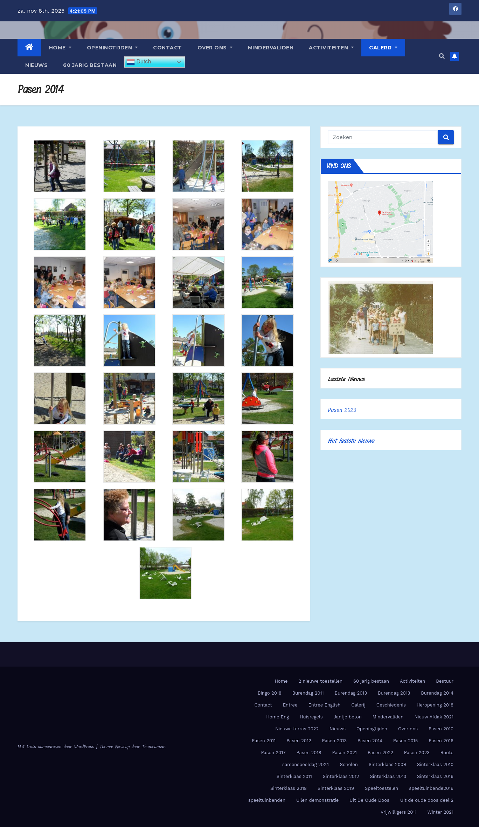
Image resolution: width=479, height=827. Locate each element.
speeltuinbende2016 (431, 788)
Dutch (138, 62)
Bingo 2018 (270, 693)
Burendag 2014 (437, 693)
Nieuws (36, 65)
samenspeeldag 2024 (305, 764)
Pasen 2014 (369, 740)
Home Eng (277, 716)
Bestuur (444, 681)
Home (60, 47)
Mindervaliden (271, 47)
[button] (442, 56)
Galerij (383, 47)
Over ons (214, 47)
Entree (290, 705)
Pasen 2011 (264, 740)
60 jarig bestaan (90, 65)
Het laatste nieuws (351, 441)
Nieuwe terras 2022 (297, 728)
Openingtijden (112, 47)
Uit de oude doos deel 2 (426, 800)
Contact (167, 47)
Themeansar (153, 746)
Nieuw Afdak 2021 (433, 716)
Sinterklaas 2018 (288, 788)
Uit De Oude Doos (369, 800)
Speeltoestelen (381, 788)
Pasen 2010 (441, 728)
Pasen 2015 (405, 740)
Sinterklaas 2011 (294, 776)
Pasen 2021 (344, 752)
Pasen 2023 (342, 410)
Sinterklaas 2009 (387, 764)
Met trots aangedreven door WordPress (57, 746)
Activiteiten (331, 47)
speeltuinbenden (266, 800)
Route (446, 752)
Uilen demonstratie (317, 800)
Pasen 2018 (309, 752)
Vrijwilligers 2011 (398, 812)
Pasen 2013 (334, 740)
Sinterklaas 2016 (435, 776)
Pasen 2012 (298, 740)
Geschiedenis (391, 705)
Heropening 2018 (435, 705)
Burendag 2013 (351, 693)
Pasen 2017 (273, 752)
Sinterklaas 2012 (341, 776)
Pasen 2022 (380, 752)
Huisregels (311, 716)
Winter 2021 (440, 812)
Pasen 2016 (441, 740)
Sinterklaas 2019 (336, 788)
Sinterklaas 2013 (388, 776)
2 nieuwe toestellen (320, 681)
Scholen (349, 764)
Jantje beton (348, 716)
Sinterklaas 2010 (435, 764)
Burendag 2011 (308, 693)
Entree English (324, 705)
